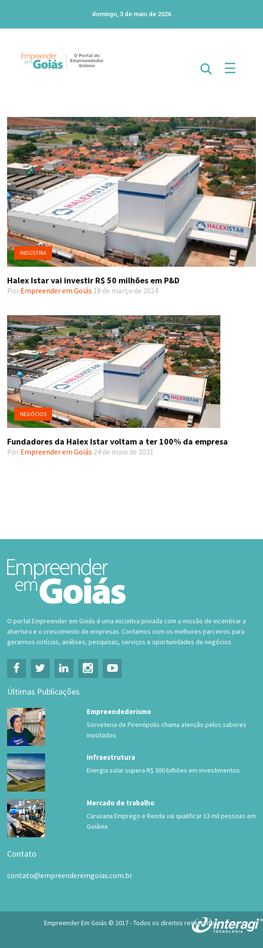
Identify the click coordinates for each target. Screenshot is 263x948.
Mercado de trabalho (120, 802)
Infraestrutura (111, 757)
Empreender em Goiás (56, 290)
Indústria (33, 252)
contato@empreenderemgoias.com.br (69, 875)
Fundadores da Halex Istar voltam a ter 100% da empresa (117, 441)
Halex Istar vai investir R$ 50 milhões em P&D (93, 280)
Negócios (33, 413)
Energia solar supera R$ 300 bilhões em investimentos (163, 770)
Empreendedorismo (119, 711)
